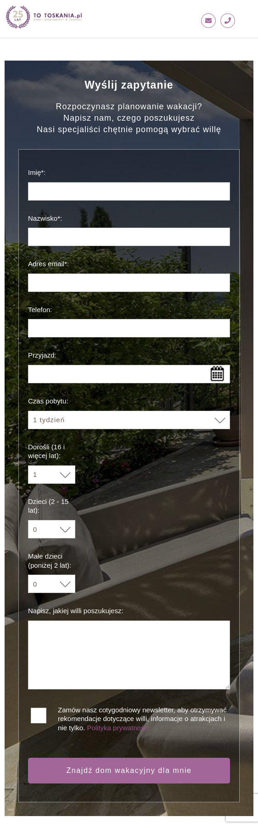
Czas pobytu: (48, 401)
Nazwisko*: (45, 218)
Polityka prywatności (118, 728)
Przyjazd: (42, 355)
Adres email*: (48, 264)
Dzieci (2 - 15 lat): (48, 506)
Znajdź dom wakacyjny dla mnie (128, 770)
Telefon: (40, 309)
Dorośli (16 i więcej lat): (46, 451)
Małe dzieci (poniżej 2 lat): (49, 560)
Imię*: (36, 172)
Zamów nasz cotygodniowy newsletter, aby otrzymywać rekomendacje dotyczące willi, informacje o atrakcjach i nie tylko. (142, 713)
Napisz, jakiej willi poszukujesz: (75, 611)
